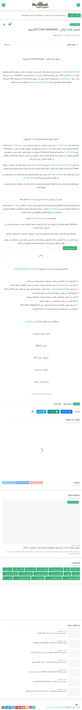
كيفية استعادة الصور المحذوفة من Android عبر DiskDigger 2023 (43, 15)
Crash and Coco (57, 174)
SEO (67, 569)
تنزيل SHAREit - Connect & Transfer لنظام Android (50, 643)
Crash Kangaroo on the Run (61, 165)
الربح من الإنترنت (56, 569)
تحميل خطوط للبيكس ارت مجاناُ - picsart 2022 (52, 633)
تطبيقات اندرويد (56, 574)
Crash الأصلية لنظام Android (38, 82)
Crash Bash (69, 152)
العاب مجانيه (57, 404)
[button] (66, 412)
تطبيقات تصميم (41, 574)
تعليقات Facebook (22, 482)
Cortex (49, 149)
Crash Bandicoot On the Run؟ (26, 269)
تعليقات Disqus (8, 482)
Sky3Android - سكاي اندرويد (55, 707)
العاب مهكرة (18, 569)
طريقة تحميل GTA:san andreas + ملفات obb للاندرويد (49, 662)
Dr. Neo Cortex (62, 145)
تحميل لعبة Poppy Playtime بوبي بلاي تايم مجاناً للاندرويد (49, 652)
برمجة (76, 574)
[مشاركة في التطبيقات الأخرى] (32, 412)
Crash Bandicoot (64, 79)
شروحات (40, 578)
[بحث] (3, 5)
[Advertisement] (41, 602)
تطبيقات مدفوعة (11, 574)
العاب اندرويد (74, 24)
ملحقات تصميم (24, 578)
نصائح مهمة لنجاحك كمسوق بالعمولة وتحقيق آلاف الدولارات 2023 (51, 548)
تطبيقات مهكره (73, 578)
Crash (34, 139)
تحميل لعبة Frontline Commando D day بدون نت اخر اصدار (48, 672)
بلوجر (68, 574)
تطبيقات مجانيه (26, 574)
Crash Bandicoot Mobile (70, 72)
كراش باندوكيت (31, 321)
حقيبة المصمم (55, 578)
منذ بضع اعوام (74, 545)
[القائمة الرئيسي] (78, 5)
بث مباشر (7, 569)
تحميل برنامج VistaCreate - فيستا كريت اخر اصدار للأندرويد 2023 (46, 691)
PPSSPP (75, 569)
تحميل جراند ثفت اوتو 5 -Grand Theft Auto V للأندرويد (50, 681)
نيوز (10, 578)
